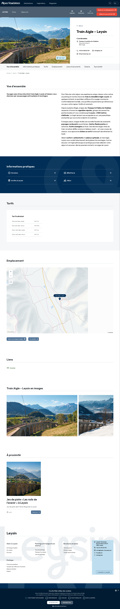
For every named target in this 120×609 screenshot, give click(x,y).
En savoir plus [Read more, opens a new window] (80, 595)
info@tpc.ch (98, 50)
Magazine (53, 3)
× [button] (118, 590)
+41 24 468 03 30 (84, 50)
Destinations (28, 3)
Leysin (5, 12)
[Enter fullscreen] (11, 282)
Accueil (8, 73)
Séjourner (24, 12)
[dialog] (60, 598)
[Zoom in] (11, 271)
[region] (60, 300)
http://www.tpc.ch (84, 54)
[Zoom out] (11, 276)
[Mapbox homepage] (10, 332)
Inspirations (41, 3)
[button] (60, 606)
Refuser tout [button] (67, 602)
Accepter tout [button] (53, 602)
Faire (14, 12)
